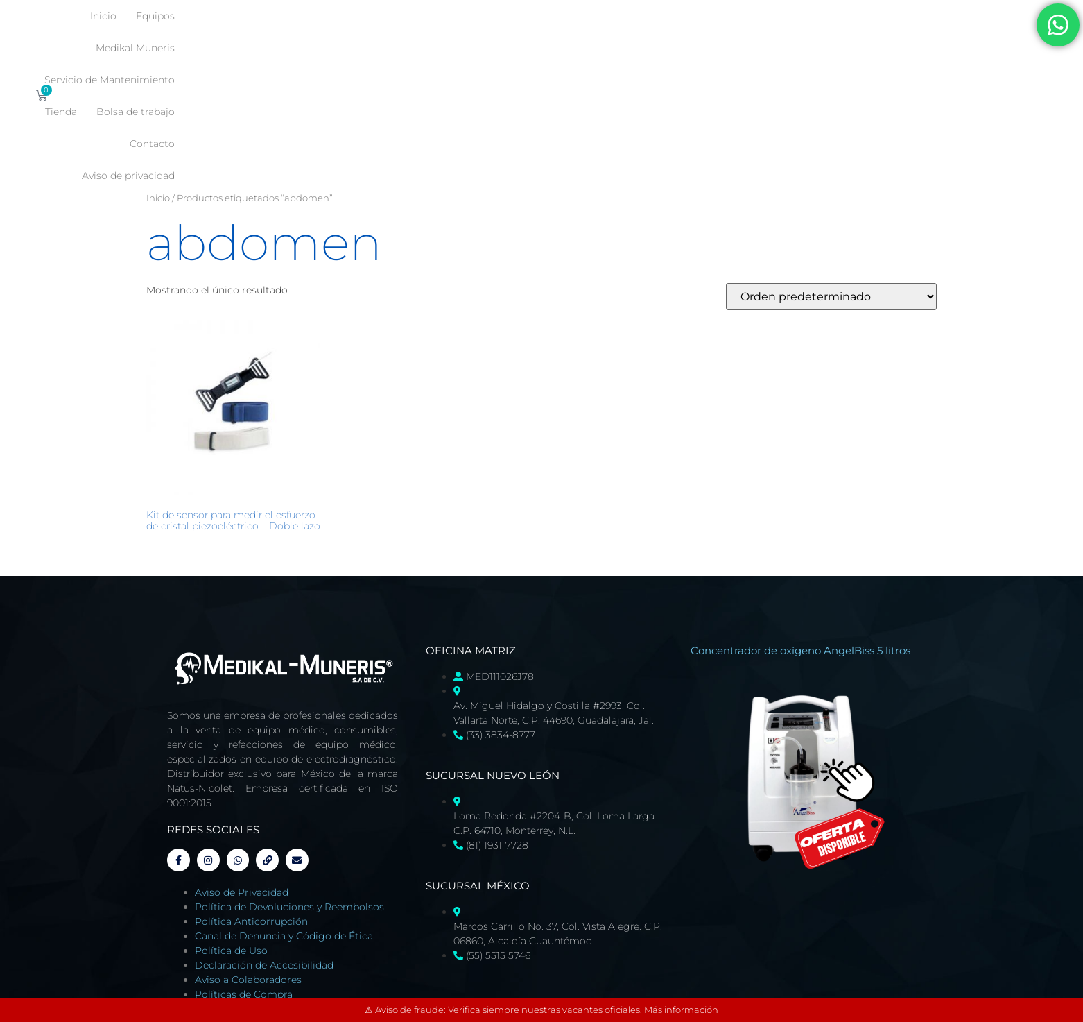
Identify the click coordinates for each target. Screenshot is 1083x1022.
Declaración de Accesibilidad (264, 842)
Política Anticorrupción (251, 798)
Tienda (730, 16)
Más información (681, 1009)
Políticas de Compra (244, 871)
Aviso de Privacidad (241, 769)
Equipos (427, 16)
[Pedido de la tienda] (831, 168)
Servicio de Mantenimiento (629, 16)
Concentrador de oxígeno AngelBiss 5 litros (800, 522)
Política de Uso (231, 827)
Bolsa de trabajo (804, 16)
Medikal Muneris (505, 16)
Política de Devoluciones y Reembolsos (289, 784)
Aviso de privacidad (797, 48)
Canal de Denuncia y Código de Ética (284, 813)
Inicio (375, 16)
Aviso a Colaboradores (248, 857)
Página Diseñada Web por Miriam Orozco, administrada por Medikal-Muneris (324, 909)
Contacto (708, 48)
